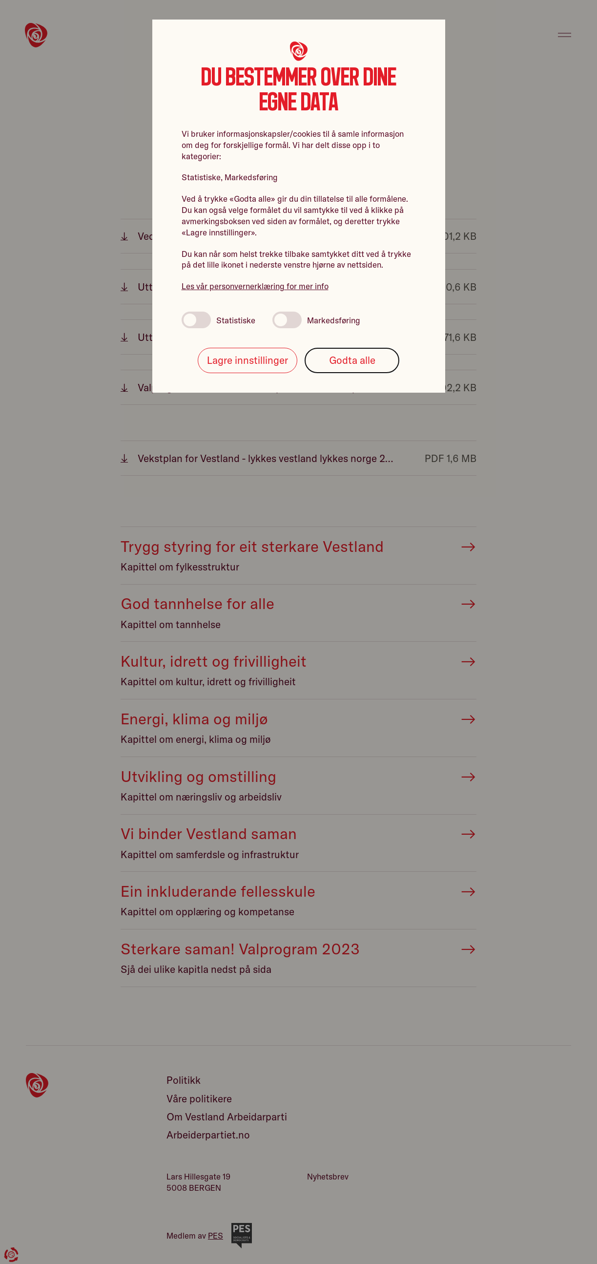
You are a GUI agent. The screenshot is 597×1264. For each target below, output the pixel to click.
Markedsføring (316, 320)
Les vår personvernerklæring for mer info (255, 286)
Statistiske (218, 320)
